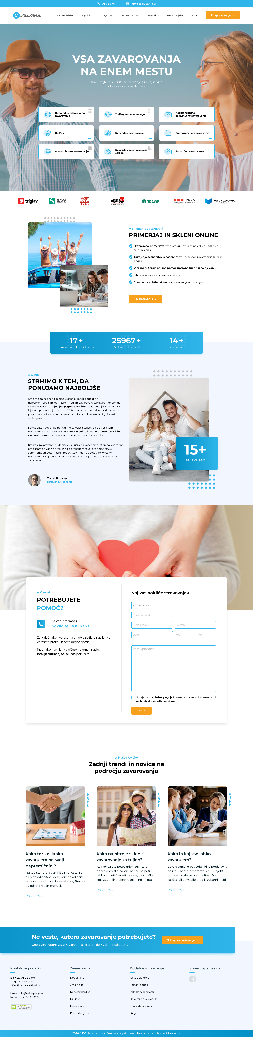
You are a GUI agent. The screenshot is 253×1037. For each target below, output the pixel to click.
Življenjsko (107, 15)
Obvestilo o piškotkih (143, 999)
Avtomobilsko (65, 15)
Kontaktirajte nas (141, 1006)
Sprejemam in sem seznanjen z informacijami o (176, 699)
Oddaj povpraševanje (182, 940)
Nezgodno (153, 15)
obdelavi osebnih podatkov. (157, 701)
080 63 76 (32, 997)
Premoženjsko (175, 15)
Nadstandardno (130, 15)
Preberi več (35, 895)
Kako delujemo (139, 977)
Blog (133, 1013)
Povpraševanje (221, 15)
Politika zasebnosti (142, 991)
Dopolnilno (87, 15)
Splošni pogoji (139, 984)
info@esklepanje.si (51, 654)
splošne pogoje (162, 697)
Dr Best (195, 15)
